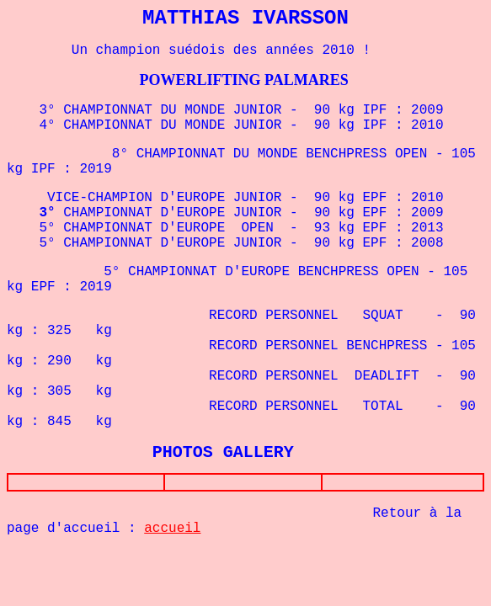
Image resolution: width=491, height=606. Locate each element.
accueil (172, 532)
